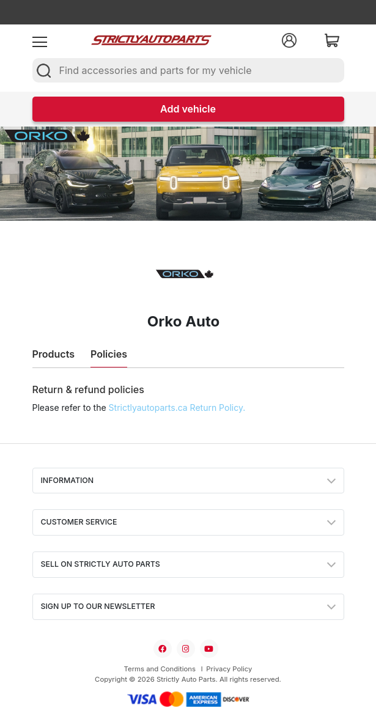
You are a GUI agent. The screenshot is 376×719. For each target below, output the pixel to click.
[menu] (39, 40)
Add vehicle (188, 109)
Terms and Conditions (160, 669)
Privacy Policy (229, 669)
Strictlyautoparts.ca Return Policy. (177, 407)
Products (53, 354)
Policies (108, 354)
